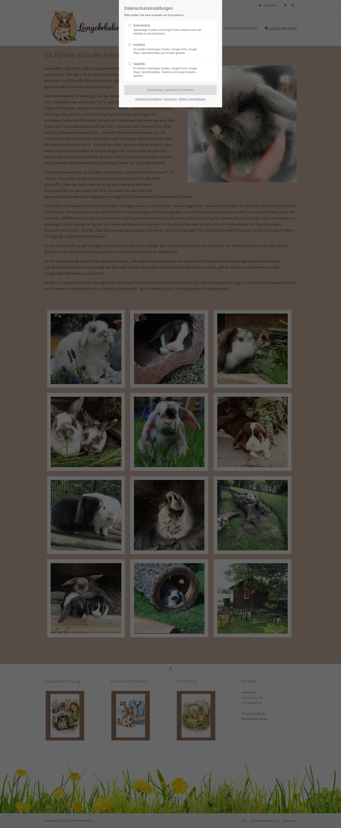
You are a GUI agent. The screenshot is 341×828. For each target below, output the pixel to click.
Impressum (170, 99)
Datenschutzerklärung (148, 99)
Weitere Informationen (192, 99)
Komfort (139, 44)
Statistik (139, 64)
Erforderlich (142, 25)
